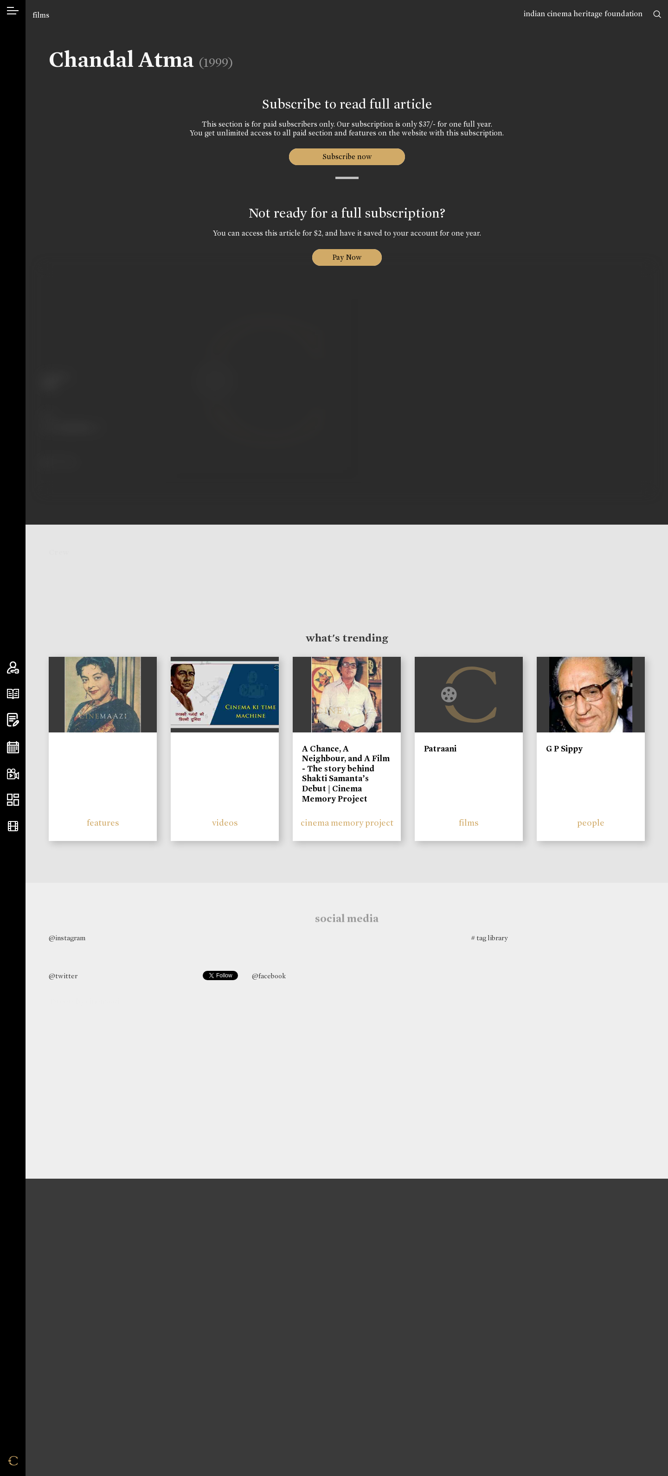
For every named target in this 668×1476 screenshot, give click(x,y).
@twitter (63, 976)
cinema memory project (347, 822)
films (40, 15)
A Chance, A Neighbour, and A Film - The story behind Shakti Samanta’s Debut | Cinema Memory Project (346, 774)
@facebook (269, 976)
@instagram (67, 938)
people (590, 822)
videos (225, 822)
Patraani (440, 749)
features (103, 822)
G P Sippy (564, 749)
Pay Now (347, 257)
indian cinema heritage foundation (583, 14)
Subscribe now (347, 156)
